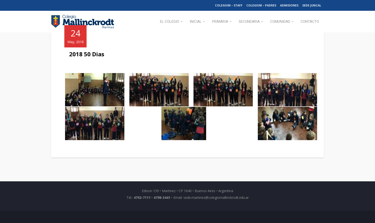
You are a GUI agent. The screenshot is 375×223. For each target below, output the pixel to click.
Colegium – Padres (261, 5)
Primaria (220, 21)
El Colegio (169, 21)
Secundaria (249, 21)
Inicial (196, 21)
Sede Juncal (311, 5)
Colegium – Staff (229, 5)
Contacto (310, 21)
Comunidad (280, 21)
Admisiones (289, 5)
